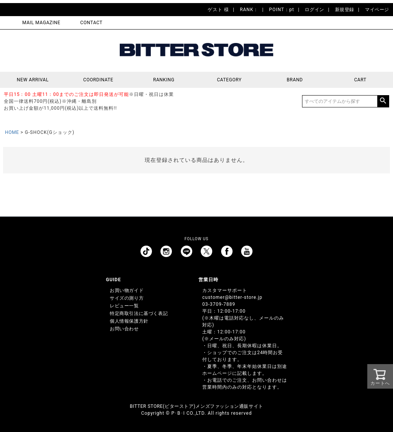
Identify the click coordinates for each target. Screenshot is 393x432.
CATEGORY (229, 79)
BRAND (295, 79)
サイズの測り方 (127, 298)
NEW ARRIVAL (33, 79)
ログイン (314, 9)
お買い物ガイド (127, 290)
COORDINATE (98, 79)
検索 (383, 101)
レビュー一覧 (124, 305)
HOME (12, 132)
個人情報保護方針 (129, 321)
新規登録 (344, 9)
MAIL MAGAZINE (41, 22)
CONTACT (91, 22)
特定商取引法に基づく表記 (139, 313)
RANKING (164, 79)
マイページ (377, 9)
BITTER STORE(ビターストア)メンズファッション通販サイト (196, 406)
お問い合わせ (124, 328)
